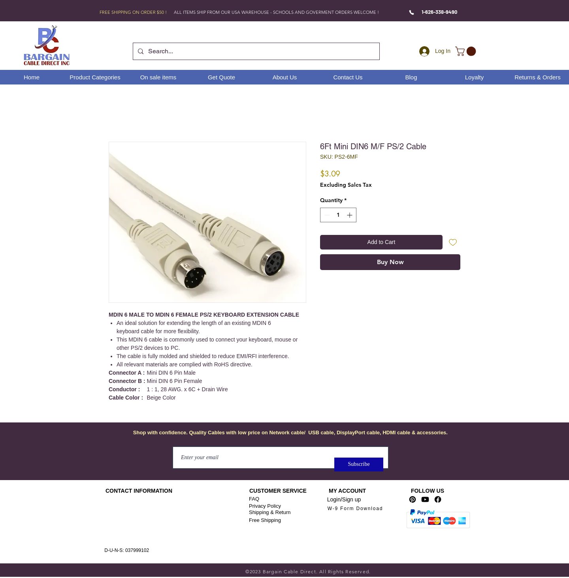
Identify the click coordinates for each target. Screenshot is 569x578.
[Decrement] (326, 215)
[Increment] (350, 215)
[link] (466, 51)
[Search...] (255, 51)
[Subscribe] (358, 464)
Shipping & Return (270, 512)
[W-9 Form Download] (355, 508)
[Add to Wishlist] (453, 242)
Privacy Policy (265, 506)
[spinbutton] (338, 215)
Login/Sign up (344, 499)
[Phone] (411, 12)
